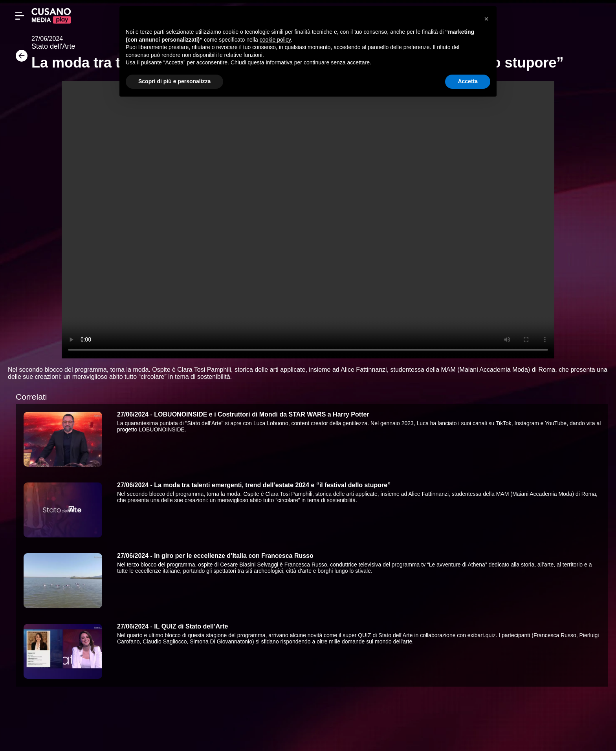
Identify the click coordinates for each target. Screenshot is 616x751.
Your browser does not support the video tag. (308, 219)
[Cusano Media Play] (51, 15)
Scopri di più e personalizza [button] (174, 81)
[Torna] (19, 58)
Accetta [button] (468, 81)
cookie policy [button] (275, 40)
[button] (486, 19)
